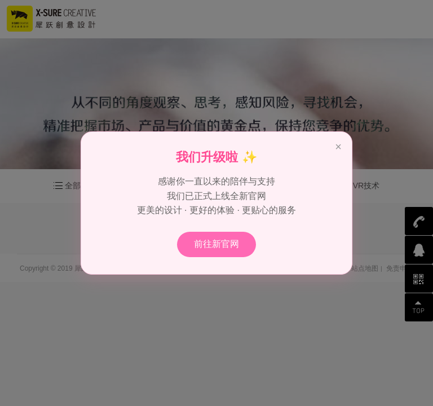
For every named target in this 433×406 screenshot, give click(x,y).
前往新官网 (216, 244)
